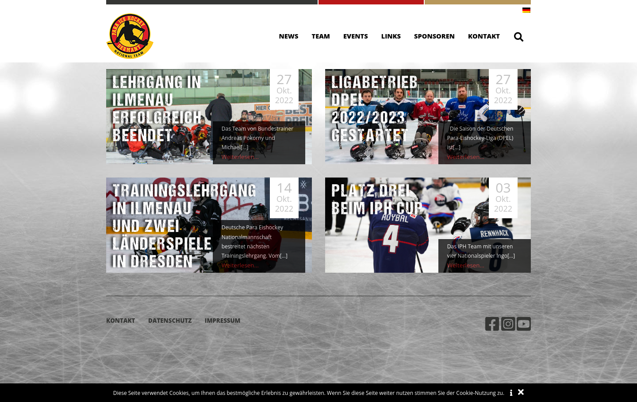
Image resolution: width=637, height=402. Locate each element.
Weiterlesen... (238, 157)
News (289, 35)
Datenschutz (170, 321)
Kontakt (484, 35)
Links (391, 35)
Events (355, 35)
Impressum (223, 321)
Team (321, 35)
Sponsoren (434, 35)
